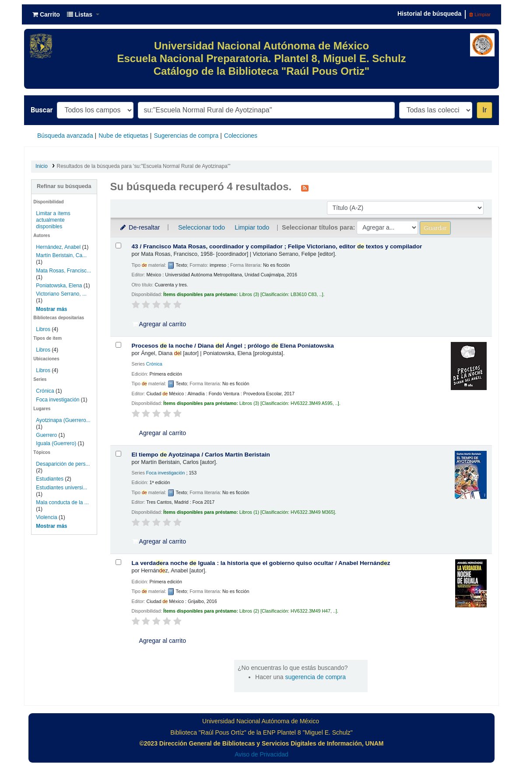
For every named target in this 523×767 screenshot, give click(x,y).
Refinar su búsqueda (64, 186)
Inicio (41, 166)
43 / (277, 246)
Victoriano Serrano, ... (61, 294)
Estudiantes (49, 479)
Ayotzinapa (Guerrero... (63, 420)
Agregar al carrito (159, 324)
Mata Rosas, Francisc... (63, 271)
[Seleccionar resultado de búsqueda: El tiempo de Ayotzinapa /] (118, 454)
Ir (484, 110)
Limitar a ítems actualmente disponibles (53, 220)
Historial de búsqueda (429, 13)
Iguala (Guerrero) (56, 443)
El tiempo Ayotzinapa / (201, 454)
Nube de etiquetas (123, 135)
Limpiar (480, 14)
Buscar (42, 110)
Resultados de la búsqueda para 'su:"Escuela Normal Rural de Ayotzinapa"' (144, 166)
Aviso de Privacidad (261, 754)
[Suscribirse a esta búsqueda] (305, 187)
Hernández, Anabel (58, 247)
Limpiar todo (252, 227)
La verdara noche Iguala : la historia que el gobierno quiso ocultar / (261, 563)
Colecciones (240, 135)
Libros (43, 329)
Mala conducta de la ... (62, 502)
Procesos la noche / (233, 345)
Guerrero (46, 435)
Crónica (45, 391)
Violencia (46, 517)
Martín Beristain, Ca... (61, 255)
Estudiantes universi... (61, 488)
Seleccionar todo (201, 227)
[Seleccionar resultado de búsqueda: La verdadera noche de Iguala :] (118, 562)
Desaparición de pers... (63, 464)
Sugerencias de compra (186, 135)
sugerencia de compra (315, 676)
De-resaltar (139, 227)
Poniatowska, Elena (59, 285)
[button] (46, 14)
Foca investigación (57, 400)
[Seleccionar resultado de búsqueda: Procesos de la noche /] (118, 345)
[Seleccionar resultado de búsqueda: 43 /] (118, 245)
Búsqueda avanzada (65, 135)
